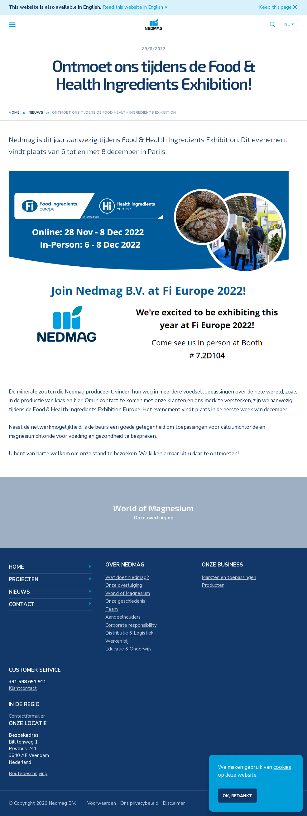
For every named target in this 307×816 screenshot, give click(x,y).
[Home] (154, 27)
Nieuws (50, 592)
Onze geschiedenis (125, 601)
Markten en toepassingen (229, 577)
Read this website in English (136, 7)
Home (14, 117)
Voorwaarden (101, 803)
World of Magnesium (127, 593)
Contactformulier (27, 716)
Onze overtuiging (154, 518)
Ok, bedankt (237, 796)
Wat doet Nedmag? (127, 577)
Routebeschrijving (28, 773)
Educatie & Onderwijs (128, 649)
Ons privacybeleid (139, 803)
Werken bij (116, 641)
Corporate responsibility (131, 625)
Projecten (50, 579)
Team (111, 609)
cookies (282, 767)
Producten (213, 585)
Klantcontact (23, 688)
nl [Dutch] (290, 27)
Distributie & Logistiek (129, 633)
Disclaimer (174, 803)
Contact (50, 604)
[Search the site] (272, 27)
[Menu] (12, 27)
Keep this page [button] (278, 7)
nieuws (36, 117)
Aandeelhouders (123, 617)
